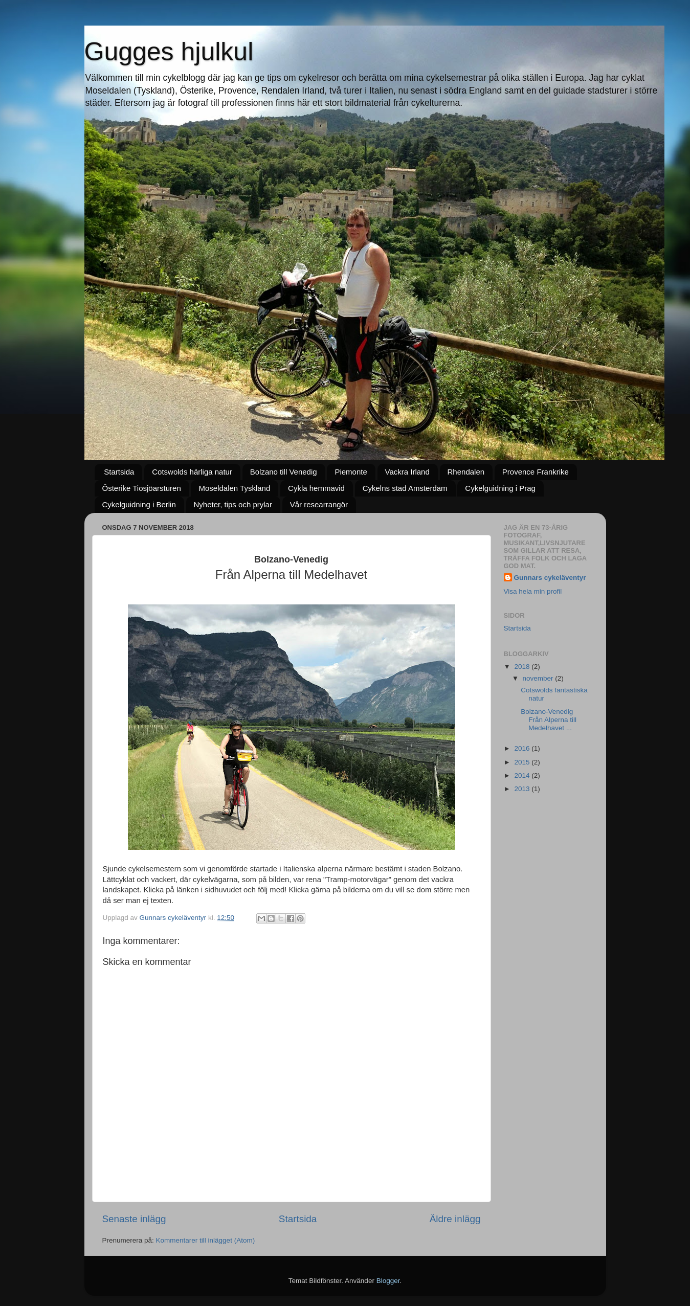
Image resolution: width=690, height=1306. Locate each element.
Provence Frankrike (535, 471)
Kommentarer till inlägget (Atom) (205, 1240)
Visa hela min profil (533, 591)
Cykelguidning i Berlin (139, 504)
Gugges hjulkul (169, 51)
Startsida (119, 471)
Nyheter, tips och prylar (233, 504)
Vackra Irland (407, 471)
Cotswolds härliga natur (192, 471)
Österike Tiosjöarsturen (141, 488)
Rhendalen (466, 471)
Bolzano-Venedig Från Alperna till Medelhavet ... (548, 720)
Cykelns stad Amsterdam (405, 488)
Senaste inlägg (134, 1218)
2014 (522, 775)
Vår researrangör (319, 504)
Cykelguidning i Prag (500, 488)
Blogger (388, 1281)
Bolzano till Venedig (283, 471)
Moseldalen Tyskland (234, 488)
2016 (522, 748)
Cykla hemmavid (316, 488)
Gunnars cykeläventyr (550, 577)
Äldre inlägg (455, 1218)
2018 (522, 666)
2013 (522, 789)
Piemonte (351, 471)
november (539, 678)
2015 (522, 762)
